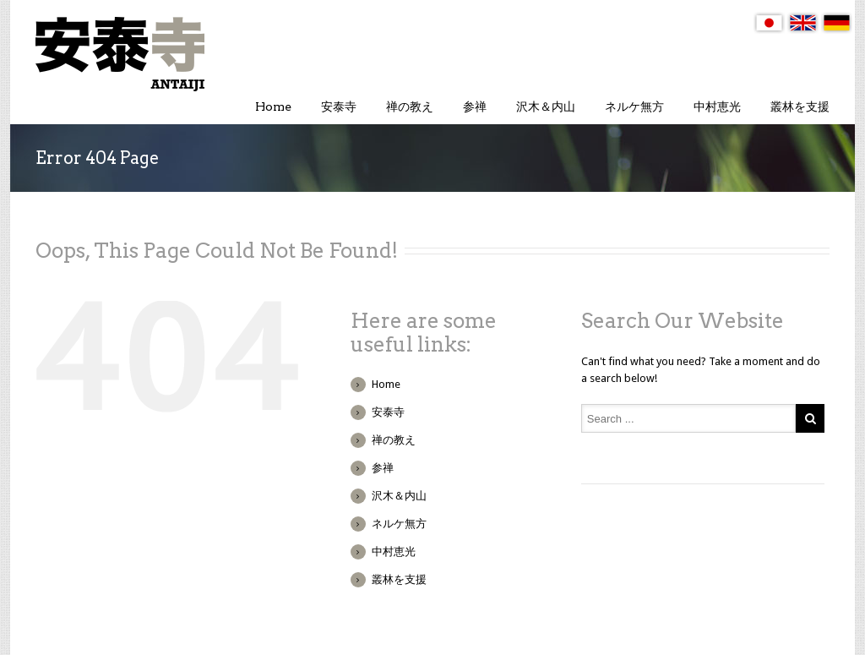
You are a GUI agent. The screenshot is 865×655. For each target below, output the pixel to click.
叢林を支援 (800, 106)
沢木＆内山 (545, 106)
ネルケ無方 (634, 106)
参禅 (475, 106)
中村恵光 (717, 106)
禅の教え (409, 106)
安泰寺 (338, 106)
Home (273, 106)
